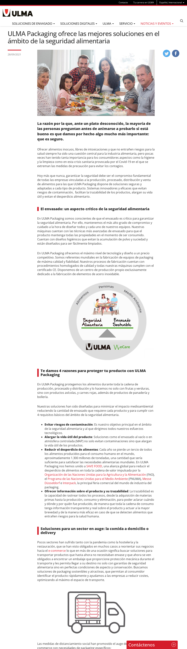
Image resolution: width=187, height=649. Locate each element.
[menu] (171, 2)
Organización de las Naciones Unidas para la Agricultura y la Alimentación (95, 475)
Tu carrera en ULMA (143, 2)
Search (181, 21)
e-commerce (57, 551)
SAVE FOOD (94, 466)
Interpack (69, 483)
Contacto (123, 2)
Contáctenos (141, 645)
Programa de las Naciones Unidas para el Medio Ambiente (88, 479)
